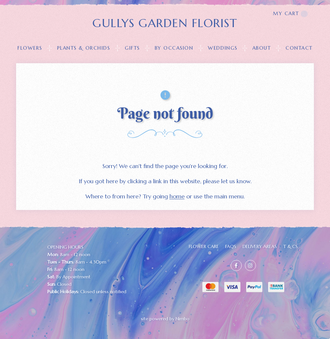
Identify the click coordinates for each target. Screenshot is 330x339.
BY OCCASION (174, 48)
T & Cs (290, 246)
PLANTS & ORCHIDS (83, 48)
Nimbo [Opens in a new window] (182, 319)
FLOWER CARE (204, 246)
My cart (290, 13)
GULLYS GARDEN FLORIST (164, 23)
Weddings (222, 48)
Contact (299, 48)
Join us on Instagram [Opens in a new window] (250, 265)
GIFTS (132, 48)
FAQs (230, 246)
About (261, 48)
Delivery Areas (260, 246)
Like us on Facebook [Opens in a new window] (236, 265)
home (177, 196)
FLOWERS (29, 48)
